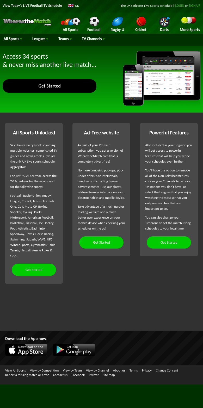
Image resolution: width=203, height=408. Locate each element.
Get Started (50, 86)
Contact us (60, 375)
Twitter (94, 375)
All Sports (13, 38)
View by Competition (44, 370)
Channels (93, 38)
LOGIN (179, 6)
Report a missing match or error (27, 375)
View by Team (72, 370)
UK (77, 6)
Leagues (40, 38)
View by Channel (97, 370)
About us (119, 370)
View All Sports (15, 370)
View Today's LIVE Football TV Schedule (32, 5)
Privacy (147, 370)
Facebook (78, 375)
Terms (134, 370)
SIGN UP (194, 6)
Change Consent (167, 370)
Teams (65, 38)
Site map (109, 375)
